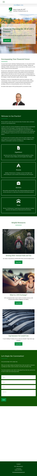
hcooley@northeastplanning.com (18, 472)
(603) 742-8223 (20, 466)
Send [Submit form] (4, 399)
